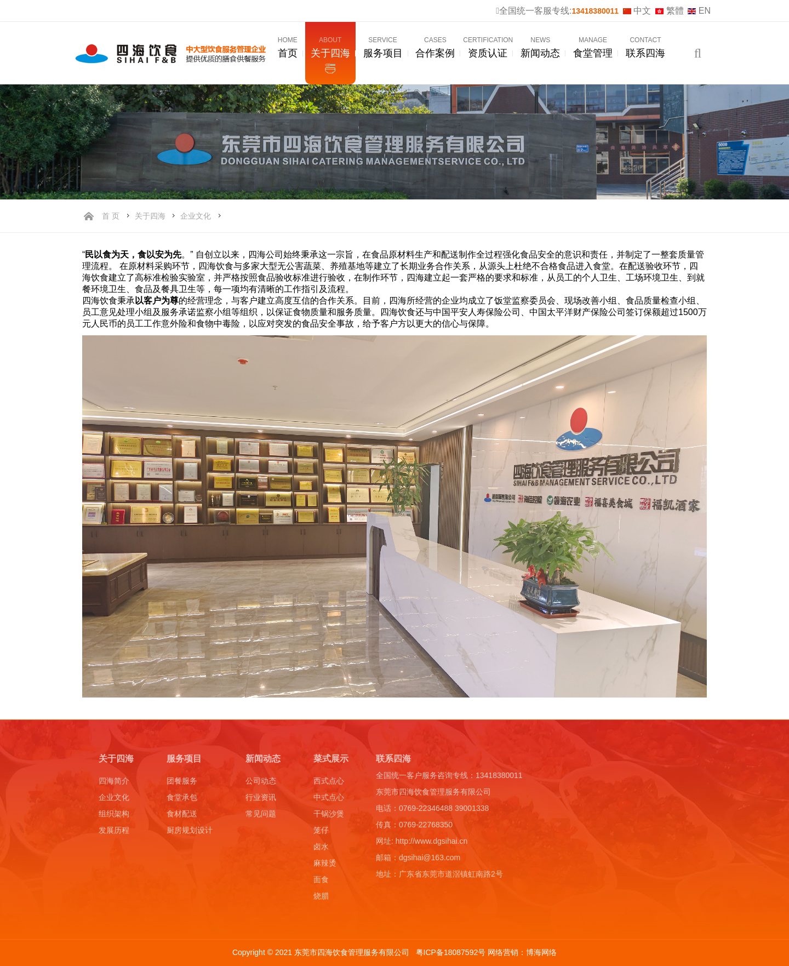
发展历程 (114, 832)
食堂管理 (593, 48)
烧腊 (321, 898)
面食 (321, 881)
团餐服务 (182, 783)
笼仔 (321, 832)
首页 (287, 48)
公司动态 (260, 783)
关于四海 (330, 48)
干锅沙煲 (328, 815)
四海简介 (114, 783)
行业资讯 (260, 799)
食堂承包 (182, 799)
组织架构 (114, 815)
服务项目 (383, 48)
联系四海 (645, 48)
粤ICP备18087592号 (452, 952)
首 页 (110, 216)
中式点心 (328, 799)
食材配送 (182, 815)
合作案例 (435, 48)
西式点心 (328, 783)
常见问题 (260, 815)
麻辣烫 (324, 865)
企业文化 (195, 216)
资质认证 (488, 48)
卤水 (321, 848)
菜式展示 (330, 760)
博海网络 (541, 952)
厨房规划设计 (190, 832)
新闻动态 (540, 48)
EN (699, 10)
